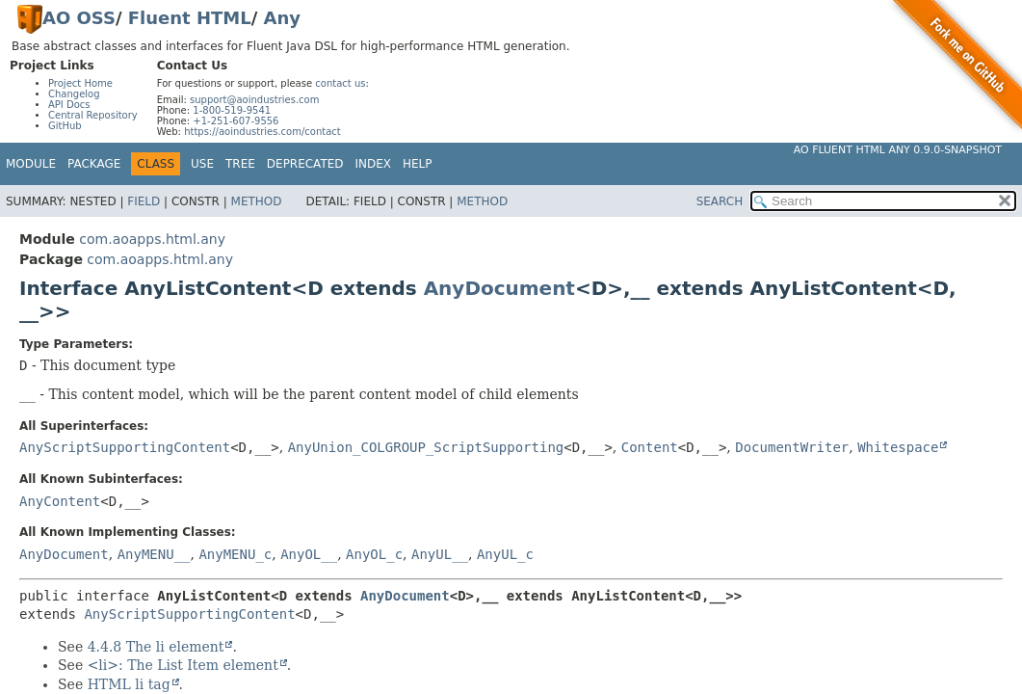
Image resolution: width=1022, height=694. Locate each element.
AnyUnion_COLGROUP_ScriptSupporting (426, 447)
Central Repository (93, 115)
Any (282, 18)
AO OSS (79, 18)
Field (143, 201)
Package (93, 164)
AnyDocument (499, 288)
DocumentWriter (792, 447)
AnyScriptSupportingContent (124, 447)
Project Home (80, 83)
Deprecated (305, 164)
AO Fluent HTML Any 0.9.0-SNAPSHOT (898, 150)
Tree (240, 164)
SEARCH (720, 201)
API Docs (69, 104)
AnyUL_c (505, 554)
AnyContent (59, 501)
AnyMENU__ (154, 554)
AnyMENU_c (235, 554)
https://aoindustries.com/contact (262, 131)
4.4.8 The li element (156, 646)
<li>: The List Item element (183, 665)
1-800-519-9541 (232, 110)
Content (649, 447)
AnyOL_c (374, 554)
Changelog (74, 94)
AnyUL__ (439, 554)
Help (417, 164)
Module (31, 164)
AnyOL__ (308, 554)
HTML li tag (129, 684)
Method (256, 201)
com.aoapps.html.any (152, 239)
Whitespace (897, 447)
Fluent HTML (189, 18)
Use (202, 164)
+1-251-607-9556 (235, 121)
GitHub (65, 125)
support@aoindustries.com (254, 99)
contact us (340, 83)
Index (373, 164)
